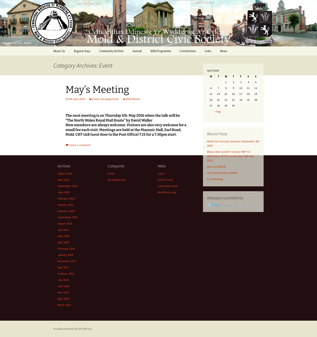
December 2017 (66, 261)
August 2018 (64, 223)
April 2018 (63, 242)
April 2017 (63, 267)
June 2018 (63, 236)
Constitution (188, 51)
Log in (161, 173)
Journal (137, 51)
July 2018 (63, 230)
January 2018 (65, 255)
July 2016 (63, 280)
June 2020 (63, 192)
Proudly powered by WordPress (72, 329)
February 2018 (66, 248)
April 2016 (63, 298)
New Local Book (216, 166)
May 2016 (63, 292)
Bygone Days (82, 51)
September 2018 (67, 217)
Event (95, 99)
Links (208, 51)
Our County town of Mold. (222, 173)
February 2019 (66, 211)
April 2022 (63, 180)
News (223, 51)
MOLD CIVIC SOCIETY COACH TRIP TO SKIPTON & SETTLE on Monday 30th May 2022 (230, 156)
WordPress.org (167, 192)
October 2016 (65, 273)
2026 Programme (160, 51)
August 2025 (64, 173)
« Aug (217, 111)
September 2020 (67, 186)
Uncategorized (109, 99)
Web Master (133, 99)
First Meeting (215, 179)
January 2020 (65, 205)
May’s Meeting (97, 90)
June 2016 (63, 286)
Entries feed (165, 180)
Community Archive (111, 51)
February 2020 (66, 198)
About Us (59, 51)
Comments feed (167, 186)
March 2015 (64, 305)
